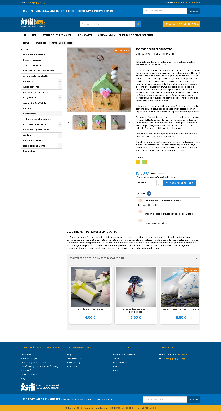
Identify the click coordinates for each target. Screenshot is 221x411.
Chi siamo (26, 354)
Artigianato (105, 35)
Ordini (116, 358)
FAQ (69, 354)
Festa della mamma (34, 54)
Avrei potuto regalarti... (58, 35)
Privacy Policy (73, 362)
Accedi (177, 2)
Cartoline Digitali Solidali (37, 129)
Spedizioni (72, 366)
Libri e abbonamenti (34, 145)
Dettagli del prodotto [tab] (101, 232)
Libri (34, 35)
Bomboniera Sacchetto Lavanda (181, 309)
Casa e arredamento (34, 124)
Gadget (27, 135)
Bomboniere (85, 35)
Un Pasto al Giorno (33, 140)
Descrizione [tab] (75, 232)
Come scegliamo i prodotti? (35, 362)
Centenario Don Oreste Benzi (136, 35)
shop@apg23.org (36, 2)
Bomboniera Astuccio (90, 309)
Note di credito (120, 362)
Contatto (166, 347)
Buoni (115, 370)
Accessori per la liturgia (35, 92)
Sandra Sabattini (32, 65)
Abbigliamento (31, 86)
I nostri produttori (29, 374)
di (154, 54)
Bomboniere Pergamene (38, 119)
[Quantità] (152, 183)
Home (24, 49)
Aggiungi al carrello (179, 183)
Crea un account (191, 2)
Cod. (138, 54)
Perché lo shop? (29, 358)
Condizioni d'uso (75, 358)
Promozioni (29, 151)
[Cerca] (110, 24)
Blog (23, 378)
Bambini (27, 108)
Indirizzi (116, 366)
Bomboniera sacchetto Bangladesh (136, 310)
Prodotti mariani (32, 60)
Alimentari (29, 81)
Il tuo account (123, 347)
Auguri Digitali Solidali (35, 102)
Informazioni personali (124, 354)
